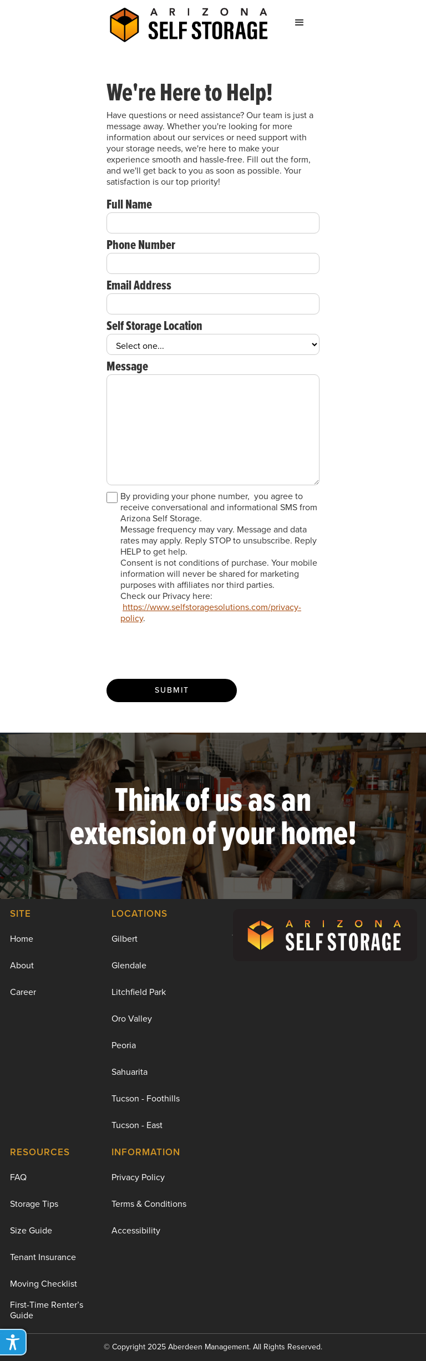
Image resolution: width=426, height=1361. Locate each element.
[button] (299, 22)
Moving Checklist (43, 1283)
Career (23, 992)
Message (127, 366)
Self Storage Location (154, 325)
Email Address (138, 285)
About (22, 965)
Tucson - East (137, 1125)
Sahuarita (129, 1071)
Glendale (128, 965)
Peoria (123, 1045)
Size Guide (31, 1230)
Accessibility (135, 1230)
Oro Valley (131, 1018)
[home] (189, 22)
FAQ (18, 1177)
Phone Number (140, 244)
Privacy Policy (138, 1177)
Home (21, 938)
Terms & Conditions (148, 1203)
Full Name (129, 204)
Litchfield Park (138, 992)
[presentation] (190, 651)
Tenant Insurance (43, 1257)
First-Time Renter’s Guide (46, 1310)
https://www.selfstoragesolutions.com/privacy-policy (210, 612)
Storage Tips (34, 1203)
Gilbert (124, 938)
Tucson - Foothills (145, 1098)
